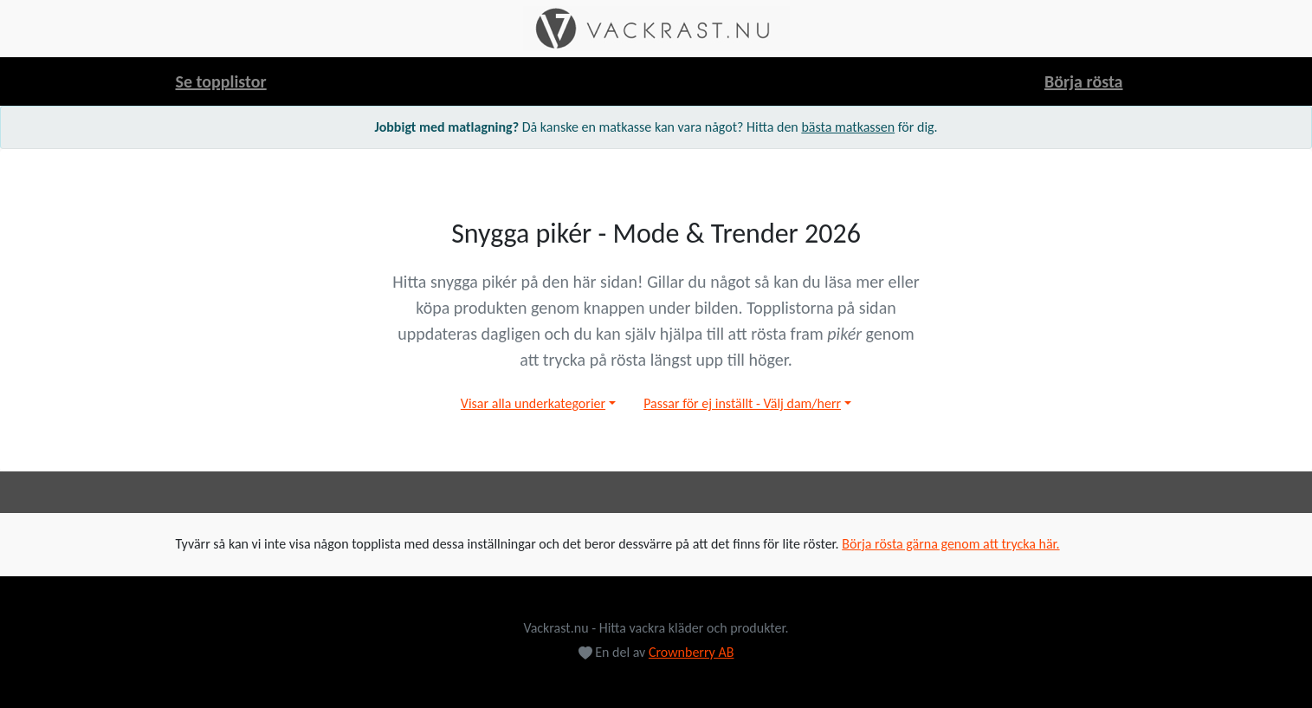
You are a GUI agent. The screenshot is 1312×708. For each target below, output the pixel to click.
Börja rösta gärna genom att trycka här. (950, 544)
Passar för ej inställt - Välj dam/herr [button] (742, 403)
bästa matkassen (848, 127)
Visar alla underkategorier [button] (533, 403)
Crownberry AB (691, 652)
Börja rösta (1083, 81)
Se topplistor (221, 81)
